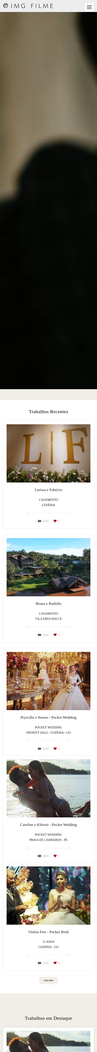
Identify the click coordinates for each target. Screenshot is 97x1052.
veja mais (48, 980)
